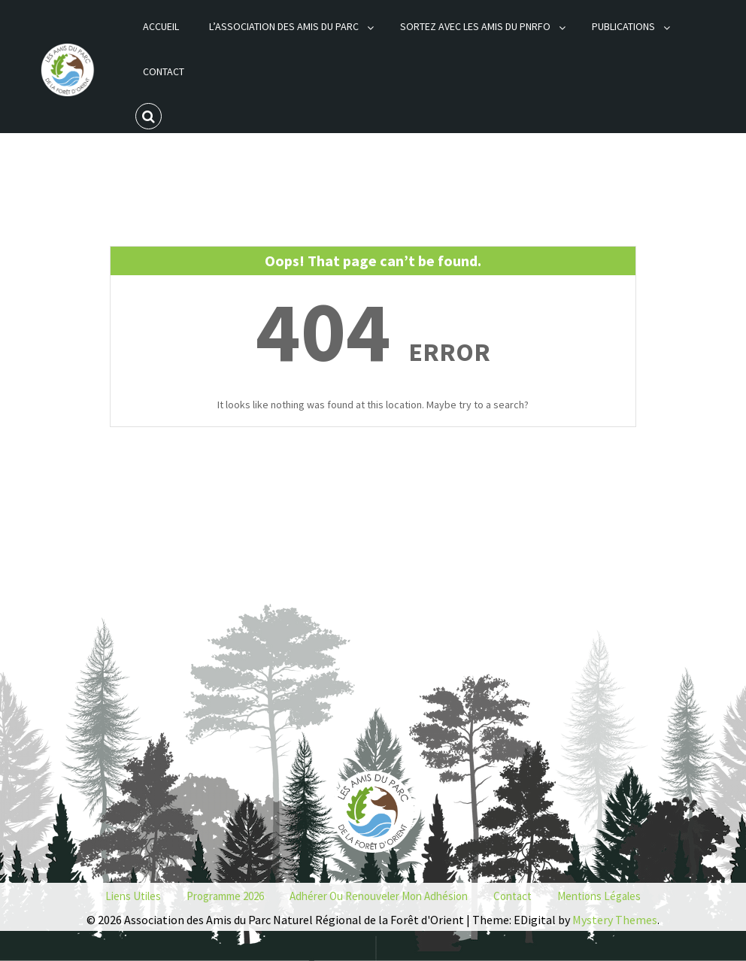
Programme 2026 (225, 896)
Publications (623, 26)
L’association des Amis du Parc (284, 26)
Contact (163, 71)
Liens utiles (133, 896)
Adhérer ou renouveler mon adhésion (379, 896)
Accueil (161, 26)
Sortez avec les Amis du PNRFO (475, 26)
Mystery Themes (614, 919)
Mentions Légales (599, 896)
